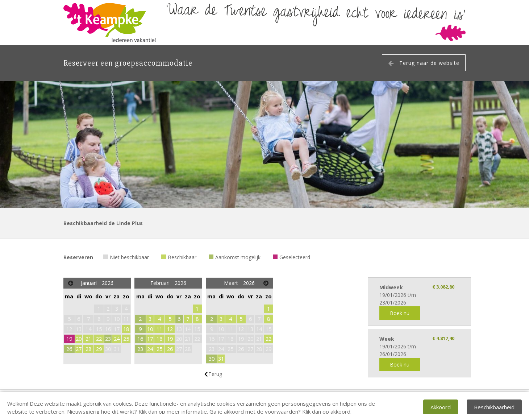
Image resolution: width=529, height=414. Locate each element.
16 (140, 338)
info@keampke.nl (182, 401)
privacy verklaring (233, 401)
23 (108, 338)
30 (211, 358)
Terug (215, 373)
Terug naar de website (429, 62)
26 (69, 348)
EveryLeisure (451, 401)
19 (69, 338)
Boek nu (399, 313)
